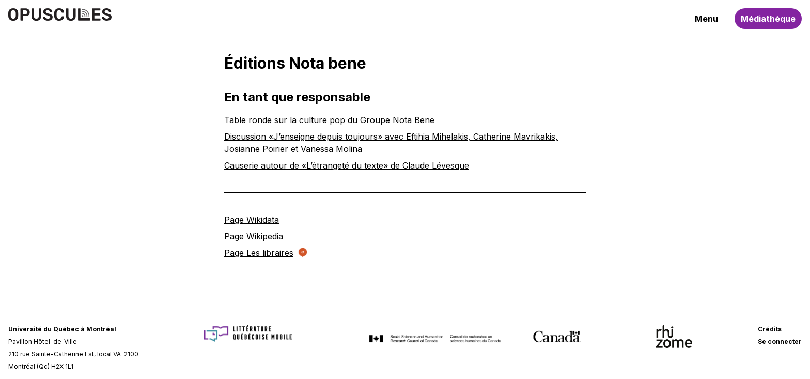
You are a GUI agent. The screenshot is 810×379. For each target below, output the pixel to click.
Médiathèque (768, 18)
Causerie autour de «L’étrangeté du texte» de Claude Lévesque (346, 165)
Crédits (770, 329)
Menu (706, 18)
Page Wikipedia (253, 236)
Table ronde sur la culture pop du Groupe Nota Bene (329, 120)
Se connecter (780, 341)
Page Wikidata (251, 220)
